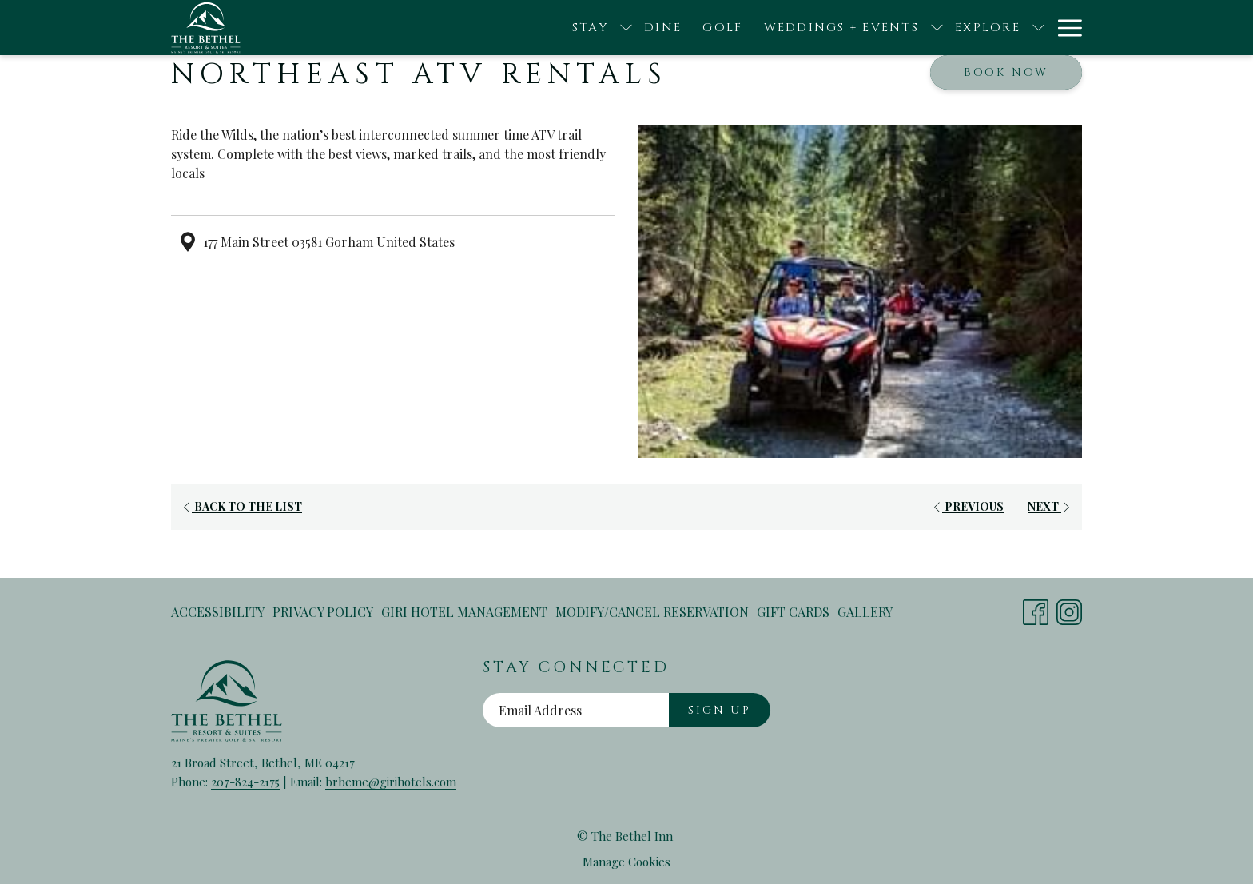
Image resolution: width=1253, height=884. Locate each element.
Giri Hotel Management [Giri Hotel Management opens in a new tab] (464, 615)
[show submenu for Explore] (933, 27)
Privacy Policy (322, 611)
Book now (1006, 72)
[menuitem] (219, 612)
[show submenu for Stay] (520, 27)
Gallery (865, 611)
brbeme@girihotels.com (390, 782)
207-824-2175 (245, 782)
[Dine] (557, 27)
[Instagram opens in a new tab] (1069, 608)
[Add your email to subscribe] (576, 710)
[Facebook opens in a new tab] (1035, 608)
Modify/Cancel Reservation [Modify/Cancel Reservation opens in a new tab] (652, 615)
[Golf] (617, 27)
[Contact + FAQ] (1012, 27)
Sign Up (719, 710)
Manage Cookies (626, 862)
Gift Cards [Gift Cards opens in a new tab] (793, 615)
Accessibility (218, 611)
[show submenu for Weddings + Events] (831, 27)
